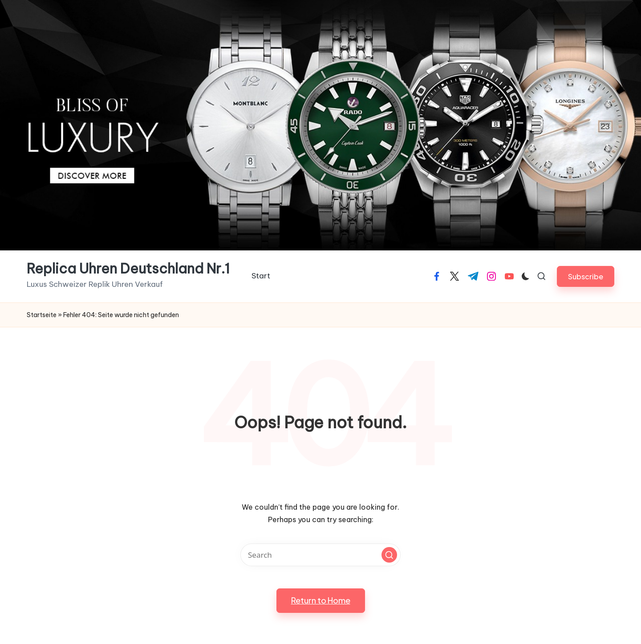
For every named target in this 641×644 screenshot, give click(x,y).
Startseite (42, 315)
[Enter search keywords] (320, 554)
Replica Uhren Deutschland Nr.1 (128, 269)
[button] (585, 276)
